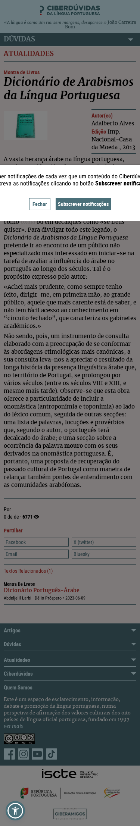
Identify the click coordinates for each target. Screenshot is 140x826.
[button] (15, 811)
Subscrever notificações (83, 203)
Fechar (39, 203)
